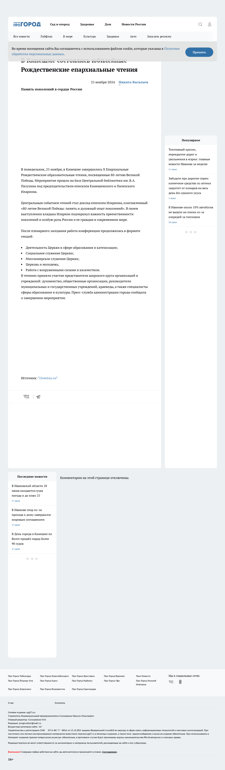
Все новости (21, 36)
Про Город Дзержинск (19, 689)
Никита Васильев (133, 82)
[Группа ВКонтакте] (171, 682)
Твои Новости (143, 676)
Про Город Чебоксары (19, 676)
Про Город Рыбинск (82, 680)
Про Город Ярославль (83, 676)
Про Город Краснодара (84, 689)
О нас (11, 702)
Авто (133, 36)
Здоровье (87, 24)
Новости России (134, 24)
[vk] (26, 396)
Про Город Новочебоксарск (54, 676)
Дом (108, 24)
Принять (199, 52)
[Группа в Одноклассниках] (180, 682)
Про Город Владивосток (52, 689)
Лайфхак (46, 36)
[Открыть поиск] (200, 24)
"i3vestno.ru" (48, 378)
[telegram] (39, 396)
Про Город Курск (49, 680)
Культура (89, 36)
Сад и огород (60, 24)
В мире (68, 36)
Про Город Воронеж (114, 676)
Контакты (60, 702)
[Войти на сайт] (209, 24)
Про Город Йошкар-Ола (20, 680)
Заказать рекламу (159, 36)
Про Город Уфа (112, 680)
